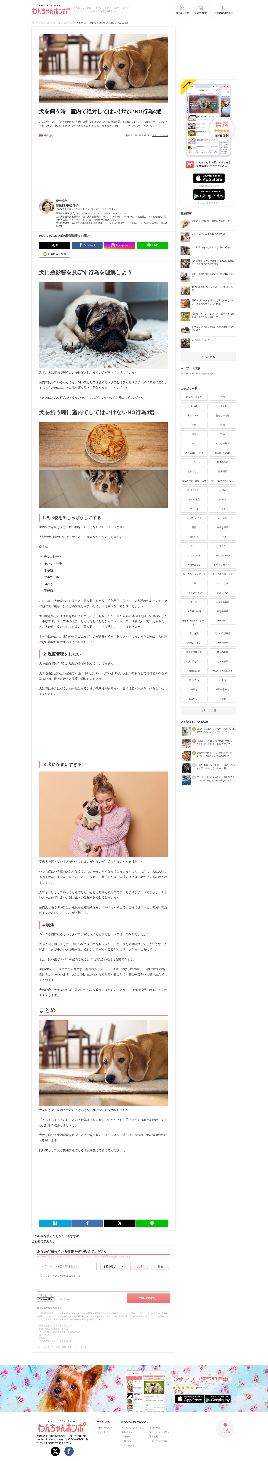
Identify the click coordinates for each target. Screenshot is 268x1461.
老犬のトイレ (194, 642)
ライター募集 (128, 1445)
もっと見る (208, 356)
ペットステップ (194, 592)
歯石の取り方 (222, 689)
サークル (194, 509)
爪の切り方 (194, 698)
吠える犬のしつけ (194, 453)
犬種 (222, 397)
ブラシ (222, 546)
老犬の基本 (222, 620)
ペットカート (194, 555)
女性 (139, 1266)
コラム (194, 443)
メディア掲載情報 (158, 1441)
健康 (222, 425)
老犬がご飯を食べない (194, 661)
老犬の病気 (222, 661)
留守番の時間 (194, 611)
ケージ (222, 499)
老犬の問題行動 (194, 652)
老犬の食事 (222, 642)
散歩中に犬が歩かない (222, 481)
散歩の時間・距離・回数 (194, 481)
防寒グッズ (222, 592)
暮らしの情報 (222, 415)
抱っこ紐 (194, 602)
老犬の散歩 (222, 652)
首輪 (194, 527)
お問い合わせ (128, 1441)
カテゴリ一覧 (182, 13)
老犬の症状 (194, 670)
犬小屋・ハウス (194, 518)
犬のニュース (194, 415)
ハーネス (222, 518)
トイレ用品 (194, 499)
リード (194, 546)
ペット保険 (102, 1432)
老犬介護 (194, 633)
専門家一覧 (154, 1427)
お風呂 (222, 680)
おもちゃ (194, 537)
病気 (194, 425)
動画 (222, 434)
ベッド (222, 509)
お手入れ (222, 406)
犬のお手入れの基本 (223, 670)
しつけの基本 (222, 443)
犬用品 (222, 490)
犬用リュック (194, 565)
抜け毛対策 (194, 680)
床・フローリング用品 (194, 574)
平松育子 (72, 205)
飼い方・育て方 (194, 397)
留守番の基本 (222, 602)
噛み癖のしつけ (222, 453)
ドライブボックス (223, 565)
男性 (160, 1266)
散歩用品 (222, 471)
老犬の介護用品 (222, 633)
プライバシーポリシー (160, 1432)
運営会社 (153, 1436)
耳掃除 (222, 698)
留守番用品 (222, 611)
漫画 (194, 434)
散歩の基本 (222, 462)
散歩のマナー (194, 490)
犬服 (194, 583)
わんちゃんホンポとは (132, 1427)
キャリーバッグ (222, 555)
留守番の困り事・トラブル (194, 622)
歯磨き (194, 689)
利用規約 (125, 1436)
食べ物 (194, 406)
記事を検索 (201, 13)
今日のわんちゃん (106, 1427)
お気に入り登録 (160, 135)
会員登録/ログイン (223, 13)
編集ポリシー (128, 1432)
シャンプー (222, 537)
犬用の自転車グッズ (223, 574)
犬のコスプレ (222, 583)
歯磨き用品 (222, 527)
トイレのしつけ (194, 462)
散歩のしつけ (194, 471)
